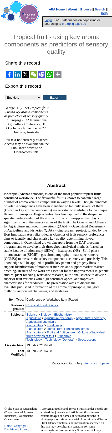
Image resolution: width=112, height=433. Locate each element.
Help (104, 13)
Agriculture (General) (58, 318)
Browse (86, 9)
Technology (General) (59, 339)
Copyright (20, 426)
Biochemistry (63, 314)
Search (100, 9)
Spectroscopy (87, 339)
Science (31, 314)
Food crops (54, 325)
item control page (96, 363)
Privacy (24, 429)
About (72, 9)
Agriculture (33, 318)
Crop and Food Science (42, 305)
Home (8, 426)
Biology (46, 314)
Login (48, 20)
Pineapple (64, 336)
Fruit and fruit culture (61, 332)
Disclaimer (11, 429)
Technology (34, 339)
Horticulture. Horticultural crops (68, 329)
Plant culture (34, 325)
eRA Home (57, 9)
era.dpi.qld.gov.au (74, 23)
